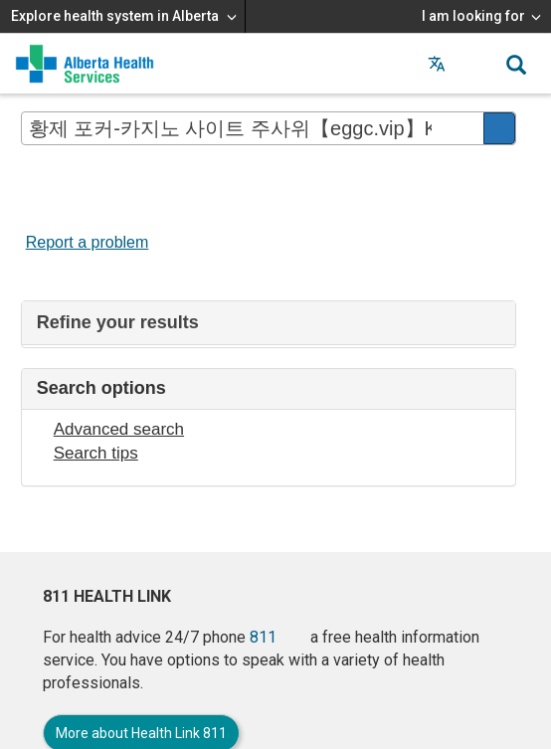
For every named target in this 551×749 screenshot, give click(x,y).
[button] (476, 64)
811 (263, 637)
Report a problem (87, 242)
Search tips (96, 453)
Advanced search (119, 429)
